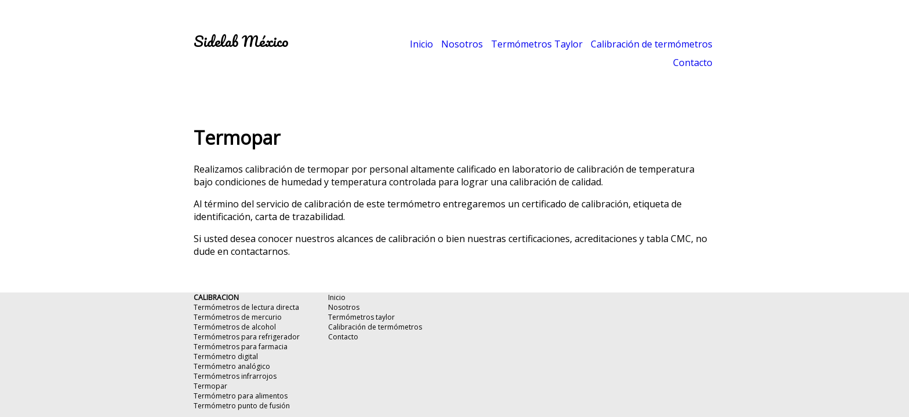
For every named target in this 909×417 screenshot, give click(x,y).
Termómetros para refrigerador (247, 337)
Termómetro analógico (232, 366)
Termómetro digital (226, 356)
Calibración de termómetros (651, 44)
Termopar (210, 386)
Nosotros (462, 44)
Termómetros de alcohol (235, 327)
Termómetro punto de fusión (242, 406)
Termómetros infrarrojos (235, 376)
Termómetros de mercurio (238, 317)
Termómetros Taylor (537, 44)
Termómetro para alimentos (241, 396)
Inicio (421, 44)
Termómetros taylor (361, 317)
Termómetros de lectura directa (246, 307)
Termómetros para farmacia (241, 347)
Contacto (692, 62)
